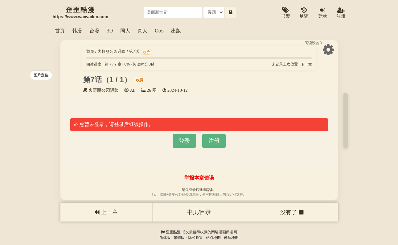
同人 (125, 30)
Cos (159, 30)
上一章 (106, 212)
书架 (285, 13)
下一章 (306, 64)
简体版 (164, 237)
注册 (341, 13)
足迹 (304, 13)
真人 (142, 30)
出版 (176, 30)
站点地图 (213, 237)
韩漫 (77, 30)
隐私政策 (195, 237)
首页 (60, 30)
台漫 (94, 30)
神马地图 (231, 237)
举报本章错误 (199, 177)
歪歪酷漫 (173, 232)
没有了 (291, 212)
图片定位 (41, 75)
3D (110, 30)
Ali (132, 90)
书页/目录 (199, 212)
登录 (322, 13)
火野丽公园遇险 (111, 51)
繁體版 (179, 237)
